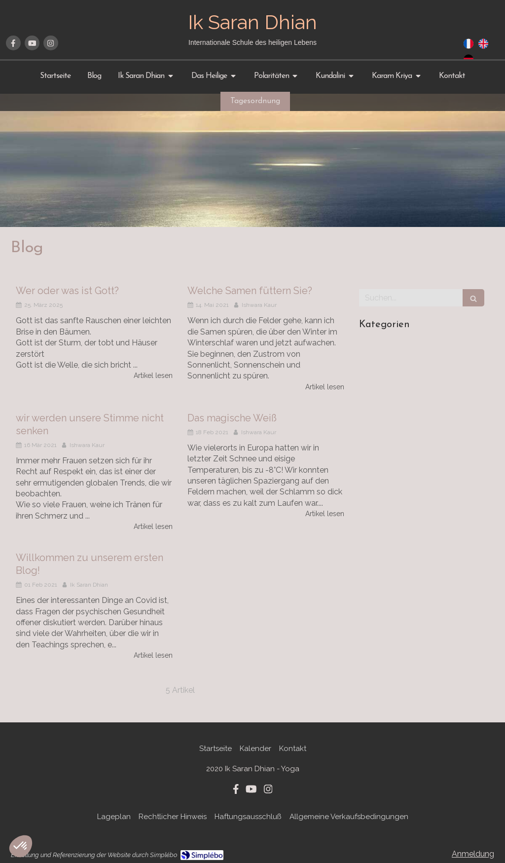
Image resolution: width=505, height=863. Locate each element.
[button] (21, 846)
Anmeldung (473, 854)
